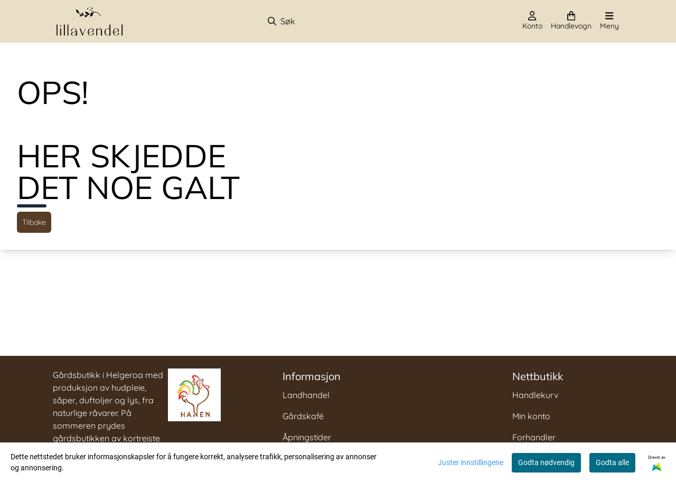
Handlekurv (535, 395)
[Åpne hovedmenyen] (609, 21)
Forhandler (534, 437)
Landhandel (306, 395)
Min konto (531, 416)
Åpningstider (307, 437)
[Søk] (322, 21)
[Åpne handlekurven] (571, 21)
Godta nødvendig (546, 462)
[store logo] (90, 21)
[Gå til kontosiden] (532, 21)
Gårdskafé (303, 416)
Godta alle (612, 462)
